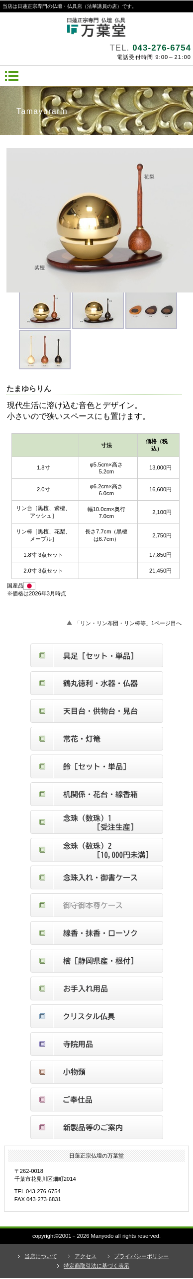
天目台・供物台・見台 (96, 711)
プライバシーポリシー (141, 1256)
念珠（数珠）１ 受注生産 (96, 822)
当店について (40, 1256)
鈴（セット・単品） (96, 766)
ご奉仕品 (96, 1099)
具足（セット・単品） (96, 655)
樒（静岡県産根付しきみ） (96, 961)
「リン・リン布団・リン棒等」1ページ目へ (128, 623)
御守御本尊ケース (96, 905)
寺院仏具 (96, 1044)
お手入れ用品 (96, 988)
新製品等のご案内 (96, 1127)
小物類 (96, 1072)
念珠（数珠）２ (96, 850)
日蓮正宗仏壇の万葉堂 (96, 27)
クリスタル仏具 (96, 1016)
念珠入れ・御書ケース (96, 877)
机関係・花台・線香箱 (96, 794)
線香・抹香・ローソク (96, 933)
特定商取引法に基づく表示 (96, 1266)
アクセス (85, 1256)
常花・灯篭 (96, 739)
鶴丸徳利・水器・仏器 (96, 683)
